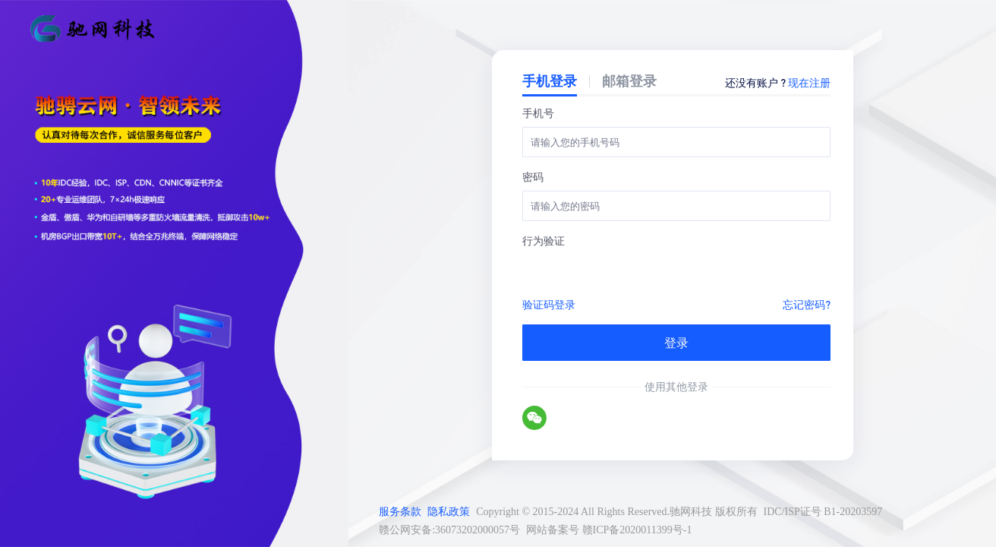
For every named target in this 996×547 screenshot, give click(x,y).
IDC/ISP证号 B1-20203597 (823, 511)
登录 (676, 342)
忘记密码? (807, 304)
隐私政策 (448, 511)
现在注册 (809, 82)
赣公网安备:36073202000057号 (449, 530)
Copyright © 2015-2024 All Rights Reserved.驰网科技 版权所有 (616, 511)
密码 (533, 176)
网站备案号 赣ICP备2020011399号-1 (609, 530)
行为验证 (543, 240)
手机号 (538, 112)
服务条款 (400, 511)
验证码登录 (548, 304)
